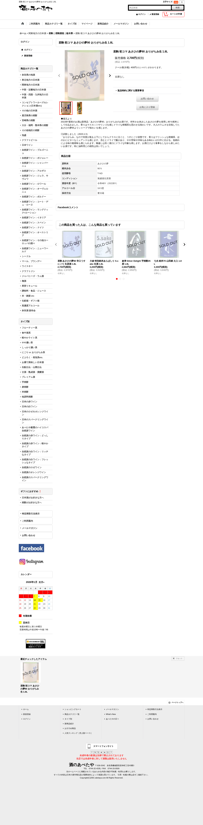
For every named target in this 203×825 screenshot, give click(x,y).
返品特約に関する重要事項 (130, 90)
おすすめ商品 (70, 728)
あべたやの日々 (112, 719)
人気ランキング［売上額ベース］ (78, 733)
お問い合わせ (28, 535)
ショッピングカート (73, 709)
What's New (111, 714)
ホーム (26, 709)
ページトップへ (177, 702)
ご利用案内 (27, 521)
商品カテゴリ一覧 (72, 714)
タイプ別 (68, 719)
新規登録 (155, 14)
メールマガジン (29, 528)
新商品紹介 (69, 724)
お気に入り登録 (147, 107)
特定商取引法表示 (31, 513)
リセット (179, 658)
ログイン (142, 14)
